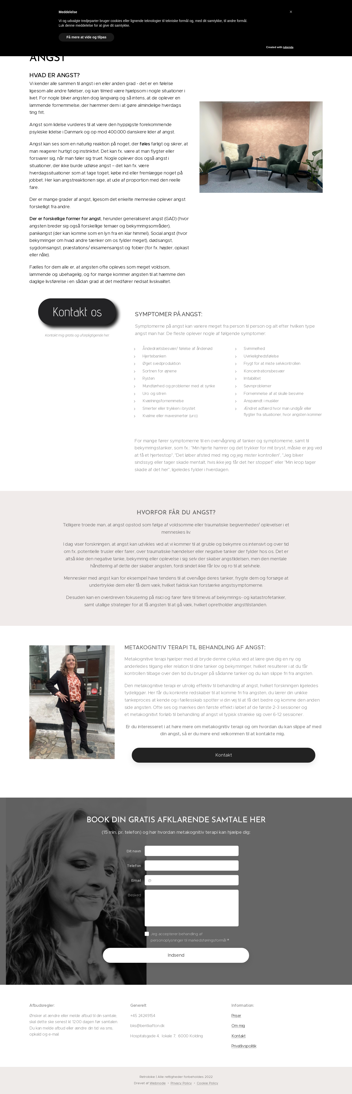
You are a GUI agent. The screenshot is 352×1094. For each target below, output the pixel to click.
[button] (291, 12)
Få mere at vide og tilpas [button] (86, 37)
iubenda (288, 47)
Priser (236, 1015)
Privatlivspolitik (243, 1046)
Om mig (238, 1025)
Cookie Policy (207, 1083)
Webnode (158, 1083)
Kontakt (238, 1036)
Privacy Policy (181, 1083)
